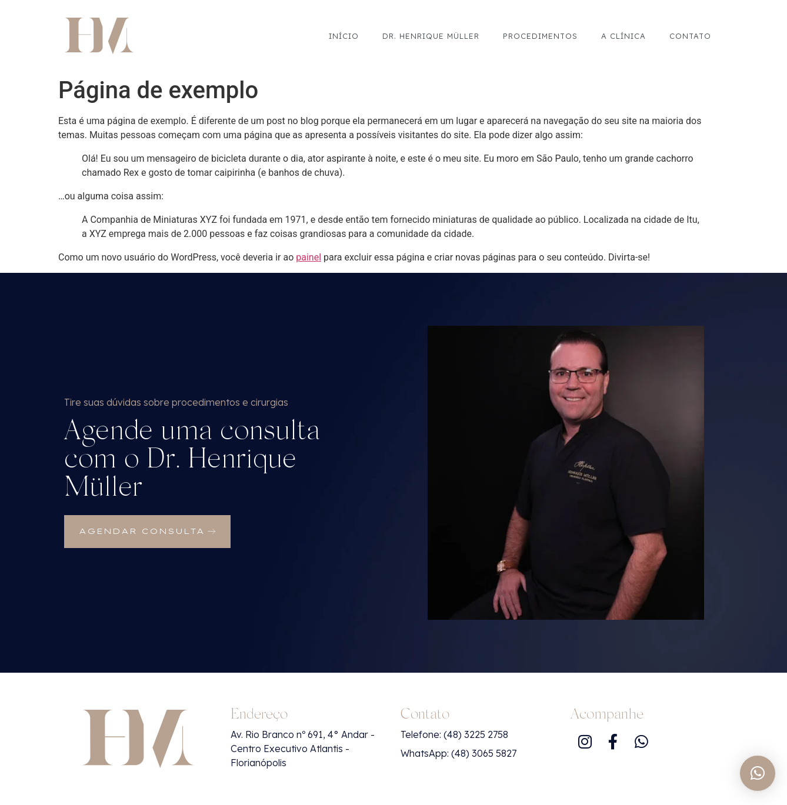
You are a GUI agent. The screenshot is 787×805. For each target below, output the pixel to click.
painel (308, 257)
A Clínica (623, 36)
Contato (690, 36)
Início (344, 36)
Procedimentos (540, 36)
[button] (757, 773)
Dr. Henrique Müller (430, 36)
